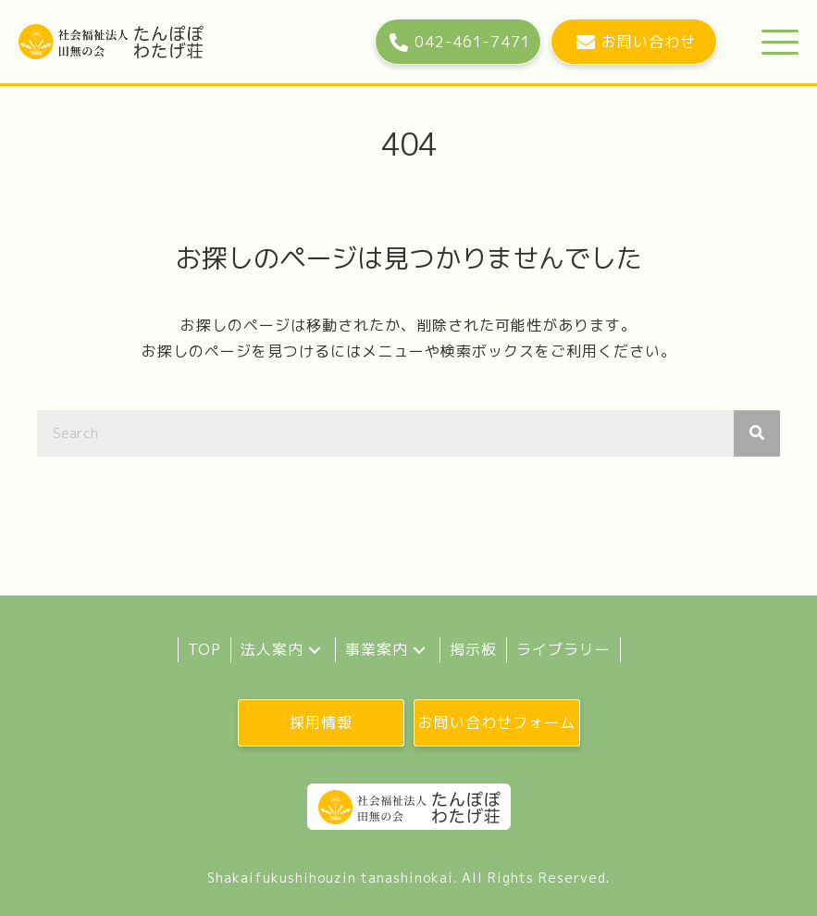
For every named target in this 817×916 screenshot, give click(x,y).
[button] (458, 42)
